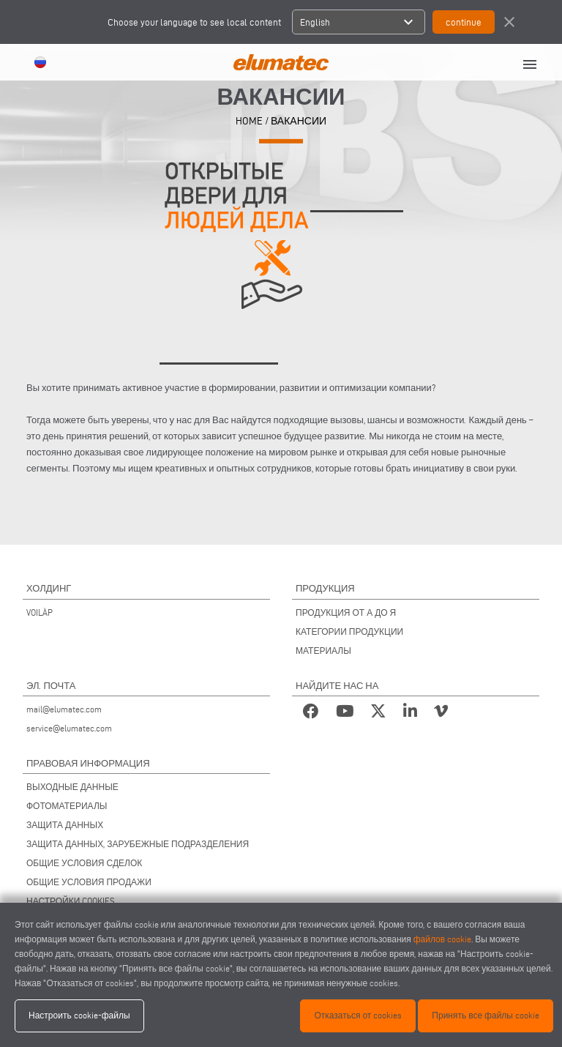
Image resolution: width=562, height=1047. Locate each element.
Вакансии (298, 120)
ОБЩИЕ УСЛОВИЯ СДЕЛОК (84, 863)
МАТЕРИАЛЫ (323, 650)
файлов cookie (442, 939)
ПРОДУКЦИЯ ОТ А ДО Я (346, 612)
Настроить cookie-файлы (79, 1015)
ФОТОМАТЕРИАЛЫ (66, 806)
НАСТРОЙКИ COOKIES (70, 901)
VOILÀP (39, 612)
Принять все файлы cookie (485, 1015)
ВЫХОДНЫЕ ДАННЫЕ (72, 786)
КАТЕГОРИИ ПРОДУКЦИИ (349, 631)
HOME (249, 120)
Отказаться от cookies (358, 1015)
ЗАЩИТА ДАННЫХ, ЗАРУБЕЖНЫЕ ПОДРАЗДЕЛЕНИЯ (137, 844)
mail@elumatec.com (64, 709)
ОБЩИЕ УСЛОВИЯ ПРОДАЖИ (88, 882)
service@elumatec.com (69, 728)
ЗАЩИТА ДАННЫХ (64, 825)
